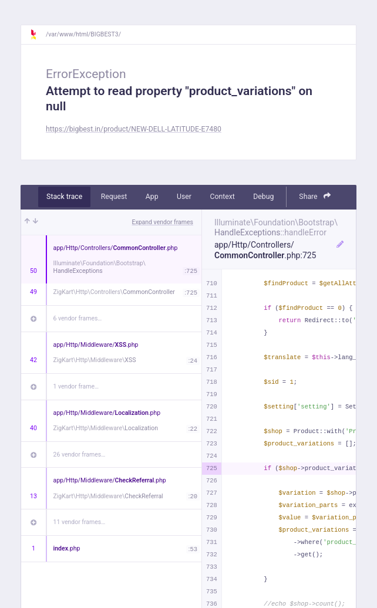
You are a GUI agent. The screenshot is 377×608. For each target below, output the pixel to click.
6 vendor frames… (77, 318)
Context (222, 196)
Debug (263, 196)
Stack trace (64, 196)
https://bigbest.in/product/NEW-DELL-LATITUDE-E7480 (133, 129)
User (184, 196)
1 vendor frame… (76, 386)
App (152, 196)
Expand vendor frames (162, 222)
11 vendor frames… (79, 522)
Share (315, 196)
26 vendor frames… (79, 454)
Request (114, 196)
